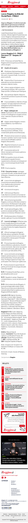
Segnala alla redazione (12, 514)
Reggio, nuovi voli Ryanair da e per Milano (14, 379)
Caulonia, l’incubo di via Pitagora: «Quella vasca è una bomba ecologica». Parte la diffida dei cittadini (13, 397)
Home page (3, 8)
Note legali (7, 515)
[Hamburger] (2, 2)
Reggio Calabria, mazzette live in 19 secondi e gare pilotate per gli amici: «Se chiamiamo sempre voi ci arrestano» (14, 371)
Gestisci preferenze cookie (16, 515)
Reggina (9, 8)
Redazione (5, 514)
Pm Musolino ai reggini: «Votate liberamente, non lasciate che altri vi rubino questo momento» (14, 406)
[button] (25, 9)
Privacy (19, 514)
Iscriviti (22, 426)
